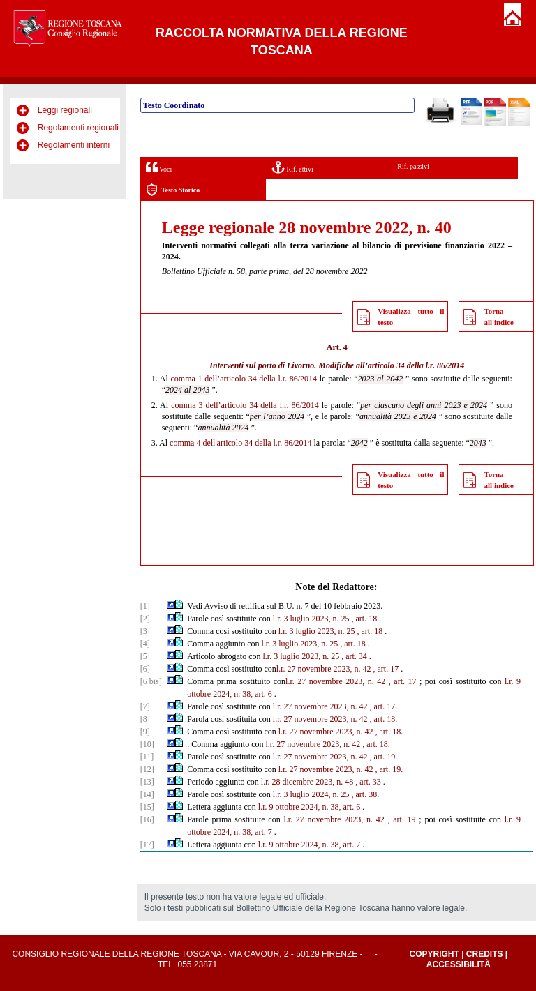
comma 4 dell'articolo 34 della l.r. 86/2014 (240, 443)
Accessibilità (458, 964)
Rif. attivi (292, 167)
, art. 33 (368, 782)
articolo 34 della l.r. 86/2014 (416, 365)
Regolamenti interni (74, 145)
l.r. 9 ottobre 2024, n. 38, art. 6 (309, 807)
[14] (147, 794)
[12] (147, 769)
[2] (145, 618)
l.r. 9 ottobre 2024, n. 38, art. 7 (309, 844)
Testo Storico (173, 190)
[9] (145, 731)
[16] (147, 819)
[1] (145, 606)
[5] (145, 656)
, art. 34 (354, 656)
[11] (147, 757)
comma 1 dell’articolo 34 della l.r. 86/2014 (244, 379)
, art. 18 (365, 618)
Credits (484, 954)
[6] (145, 669)
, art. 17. (384, 706)
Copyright (434, 954)
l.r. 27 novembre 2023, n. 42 (323, 669)
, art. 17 (386, 669)
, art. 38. (366, 794)
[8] (145, 719)
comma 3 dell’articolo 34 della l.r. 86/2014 (245, 405)
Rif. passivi (413, 166)
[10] (147, 744)
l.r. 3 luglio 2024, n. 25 (311, 794)
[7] (145, 706)
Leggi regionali (65, 110)
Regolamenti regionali (78, 128)
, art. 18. (384, 719)
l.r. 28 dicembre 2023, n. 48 (307, 782)
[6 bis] (151, 681)
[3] (145, 631)
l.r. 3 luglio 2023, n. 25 (311, 618)
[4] (145, 644)
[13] (147, 782)
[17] (147, 844)
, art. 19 (402, 819)
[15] (147, 807)
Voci (159, 167)
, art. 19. (384, 757)
